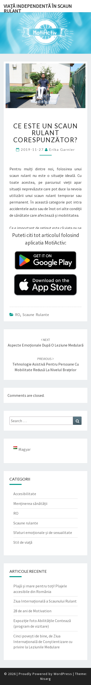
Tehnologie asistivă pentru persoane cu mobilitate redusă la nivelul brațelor (45, 364)
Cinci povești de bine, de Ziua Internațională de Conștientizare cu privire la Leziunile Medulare (42, 642)
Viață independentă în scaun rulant (38, 7)
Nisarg (45, 678)
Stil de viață (22, 542)
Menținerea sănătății (30, 503)
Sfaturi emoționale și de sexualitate (42, 532)
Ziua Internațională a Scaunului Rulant (45, 601)
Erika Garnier (62, 149)
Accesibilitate (24, 493)
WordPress (63, 674)
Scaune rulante (36, 314)
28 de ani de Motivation (32, 610)
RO (17, 314)
